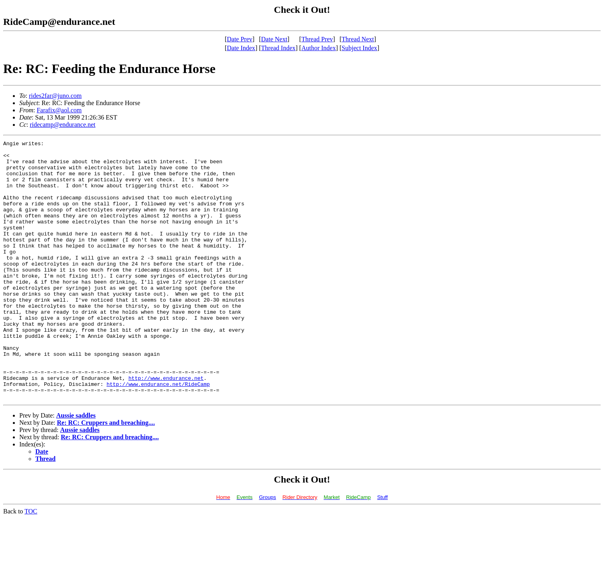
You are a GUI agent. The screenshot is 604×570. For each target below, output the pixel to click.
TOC (30, 563)
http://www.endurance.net (165, 426)
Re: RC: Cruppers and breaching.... (106, 474)
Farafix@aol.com (59, 110)
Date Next (274, 39)
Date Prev (239, 39)
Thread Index (278, 48)
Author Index (318, 48)
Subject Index (359, 48)
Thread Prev (317, 39)
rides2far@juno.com (55, 95)
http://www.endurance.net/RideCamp (157, 433)
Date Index (241, 48)
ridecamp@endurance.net (63, 124)
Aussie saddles (76, 467)
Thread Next (358, 39)
